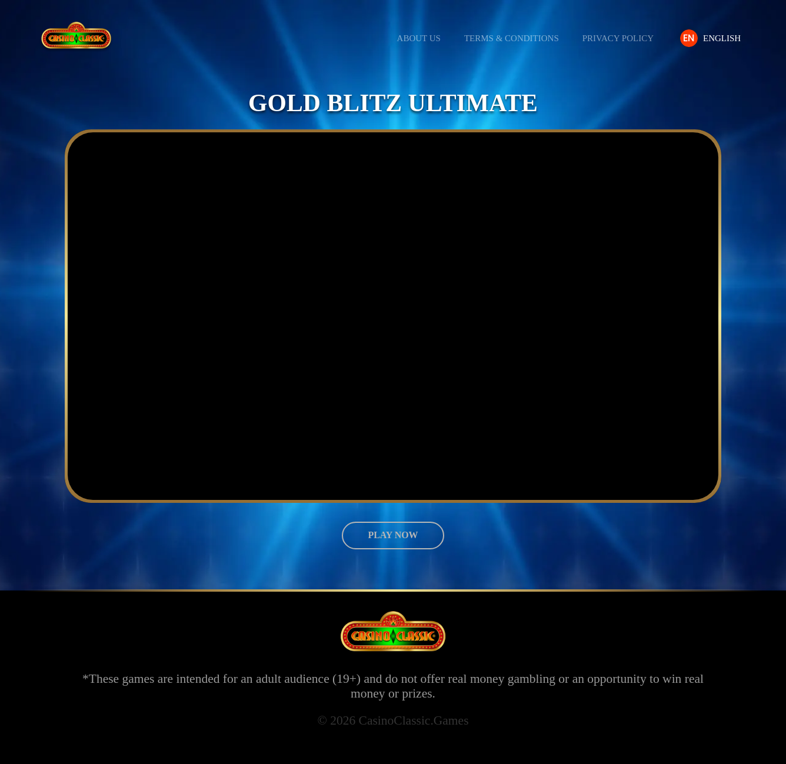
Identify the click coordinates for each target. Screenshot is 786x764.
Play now (393, 535)
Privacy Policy (622, 38)
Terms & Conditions (516, 38)
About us (422, 38)
